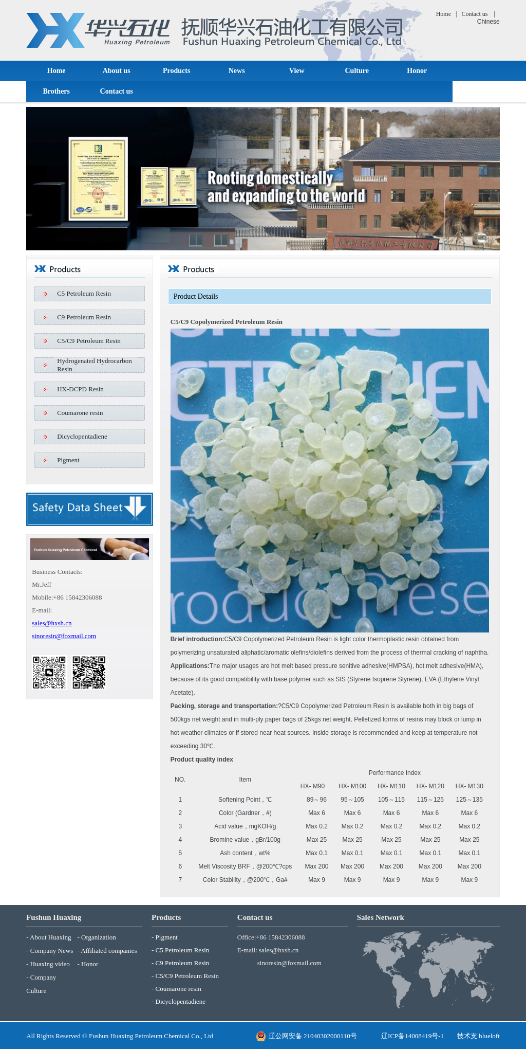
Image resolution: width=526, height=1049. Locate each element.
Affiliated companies (109, 950)
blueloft (489, 1036)
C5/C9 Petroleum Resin (89, 341)
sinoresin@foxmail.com (64, 636)
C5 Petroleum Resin (84, 293)
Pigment (68, 460)
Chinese (488, 21)
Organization (98, 937)
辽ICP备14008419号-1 (412, 1036)
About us (116, 71)
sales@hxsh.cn (51, 623)
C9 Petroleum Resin (84, 317)
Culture (356, 71)
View (297, 71)
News (237, 71)
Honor (417, 71)
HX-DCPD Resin (80, 389)
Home (443, 13)
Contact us (474, 13)
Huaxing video (50, 964)
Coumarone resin (80, 413)
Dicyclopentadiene (82, 436)
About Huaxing (50, 937)
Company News (51, 950)
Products (176, 71)
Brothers (56, 91)
